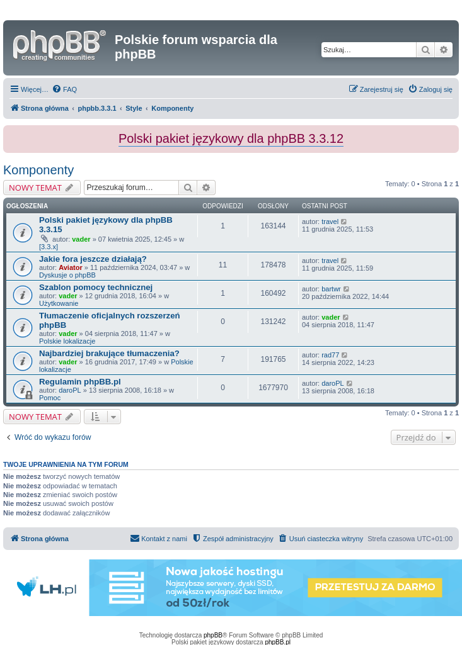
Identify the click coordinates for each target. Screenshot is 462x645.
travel (329, 221)
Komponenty (38, 170)
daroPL (70, 390)
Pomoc (50, 397)
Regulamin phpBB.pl (80, 381)
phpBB (213, 635)
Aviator (71, 267)
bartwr (331, 289)
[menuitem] (64, 89)
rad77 (330, 355)
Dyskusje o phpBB (67, 275)
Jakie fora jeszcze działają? (93, 259)
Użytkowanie (58, 303)
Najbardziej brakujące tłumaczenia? (109, 353)
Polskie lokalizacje (67, 341)
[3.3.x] (48, 246)
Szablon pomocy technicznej (96, 287)
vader (81, 239)
